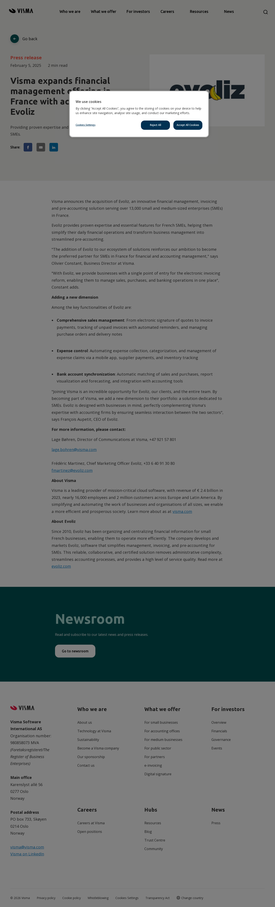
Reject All (155, 125)
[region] (139, 114)
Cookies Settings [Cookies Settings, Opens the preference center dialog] (85, 124)
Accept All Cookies (188, 125)
